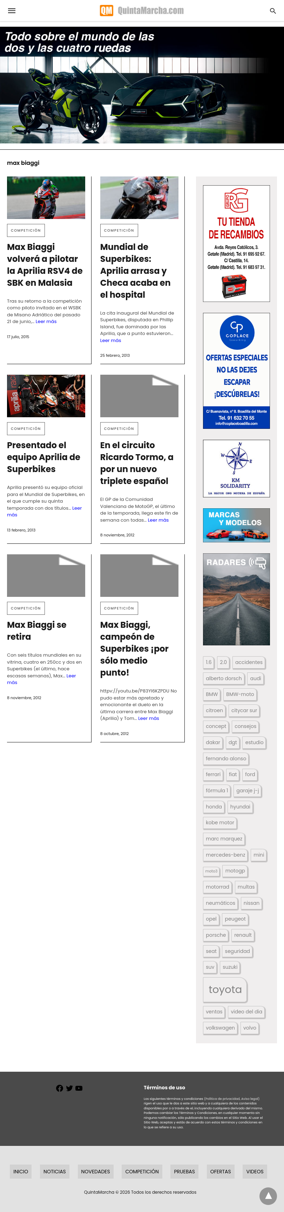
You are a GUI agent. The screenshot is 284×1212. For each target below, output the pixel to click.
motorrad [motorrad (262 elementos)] (217, 886)
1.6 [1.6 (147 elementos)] (208, 662)
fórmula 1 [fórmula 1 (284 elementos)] (217, 790)
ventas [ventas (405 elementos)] (214, 1011)
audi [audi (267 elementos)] (255, 678)
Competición (26, 230)
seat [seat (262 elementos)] (211, 951)
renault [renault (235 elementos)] (243, 935)
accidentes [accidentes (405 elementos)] (249, 662)
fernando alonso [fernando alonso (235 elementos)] (226, 758)
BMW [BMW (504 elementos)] (212, 694)
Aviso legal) (250, 1099)
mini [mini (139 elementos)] (258, 854)
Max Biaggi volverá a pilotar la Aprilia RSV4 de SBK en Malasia (45, 265)
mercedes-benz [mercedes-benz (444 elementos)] (225, 854)
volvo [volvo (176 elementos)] (249, 1027)
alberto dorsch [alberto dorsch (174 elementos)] (224, 678)
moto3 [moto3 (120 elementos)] (211, 871)
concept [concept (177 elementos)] (216, 726)
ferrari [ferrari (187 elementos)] (213, 774)
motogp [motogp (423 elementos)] (235, 870)
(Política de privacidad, (222, 1099)
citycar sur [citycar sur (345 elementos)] (244, 710)
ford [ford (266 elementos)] (250, 774)
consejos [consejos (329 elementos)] (245, 726)
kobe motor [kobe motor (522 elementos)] (220, 822)
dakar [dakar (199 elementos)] (213, 742)
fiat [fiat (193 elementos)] (233, 774)
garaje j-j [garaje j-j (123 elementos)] (247, 790)
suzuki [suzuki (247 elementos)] (230, 967)
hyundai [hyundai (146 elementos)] (240, 806)
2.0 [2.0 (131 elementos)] (223, 662)
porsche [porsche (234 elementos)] (216, 935)
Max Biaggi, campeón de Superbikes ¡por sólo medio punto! (134, 648)
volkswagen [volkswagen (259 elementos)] (220, 1027)
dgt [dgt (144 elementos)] (233, 742)
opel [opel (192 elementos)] (211, 918)
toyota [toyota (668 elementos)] (225, 989)
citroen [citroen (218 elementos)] (214, 710)
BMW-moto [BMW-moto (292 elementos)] (240, 694)
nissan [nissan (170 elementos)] (251, 903)
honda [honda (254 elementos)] (214, 806)
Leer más (46, 321)
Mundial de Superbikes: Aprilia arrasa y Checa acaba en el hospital (135, 271)
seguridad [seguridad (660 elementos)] (237, 951)
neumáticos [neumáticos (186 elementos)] (220, 903)
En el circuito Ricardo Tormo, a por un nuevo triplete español (137, 463)
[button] (236, 243)
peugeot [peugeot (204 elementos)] (235, 918)
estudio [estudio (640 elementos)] (254, 742)
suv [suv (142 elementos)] (210, 967)
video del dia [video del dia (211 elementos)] (246, 1011)
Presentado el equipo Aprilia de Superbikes (43, 457)
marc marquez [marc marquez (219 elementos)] (224, 838)
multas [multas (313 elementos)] (246, 886)
